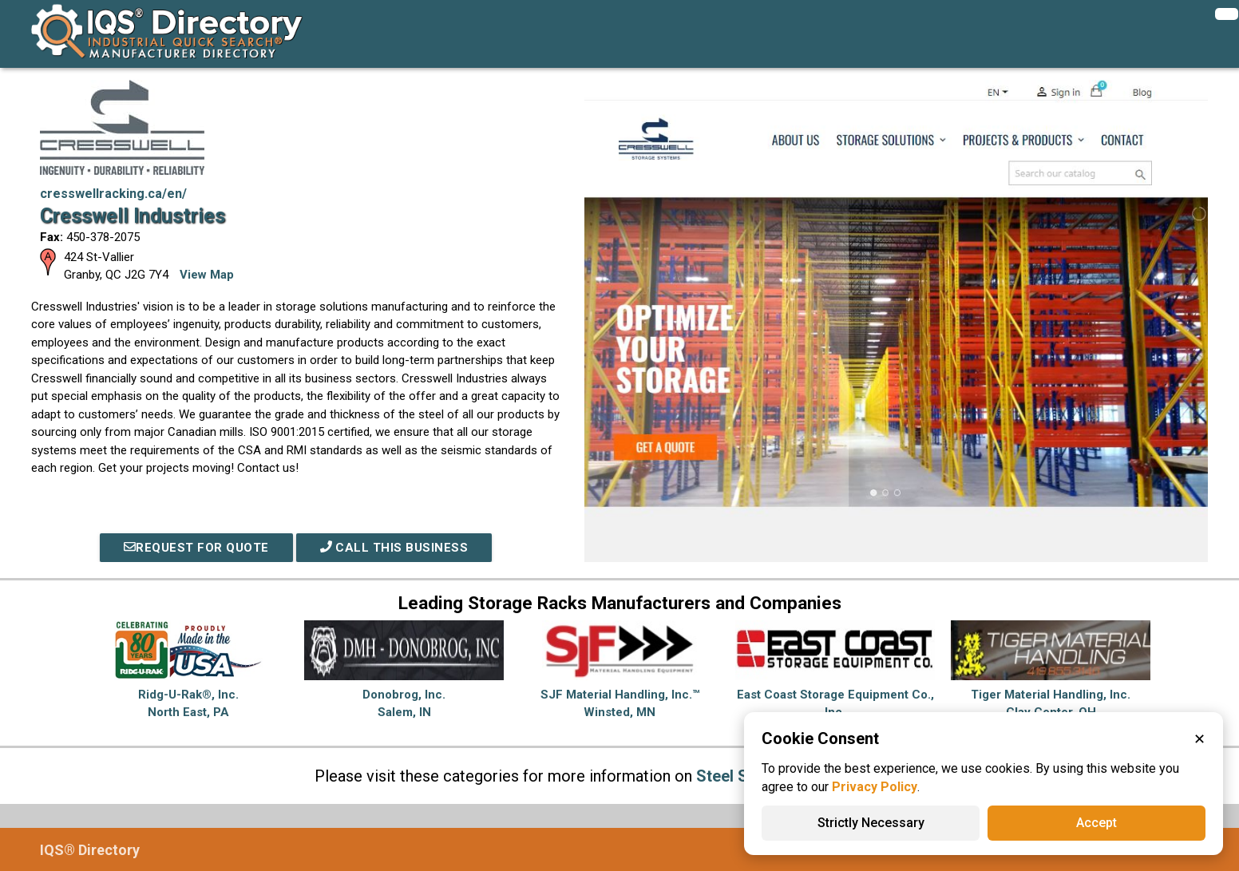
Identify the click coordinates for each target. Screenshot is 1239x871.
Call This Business (394, 547)
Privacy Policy (874, 786)
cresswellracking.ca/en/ (113, 193)
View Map (207, 274)
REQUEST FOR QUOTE (196, 547)
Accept (1096, 822)
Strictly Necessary (870, 822)
